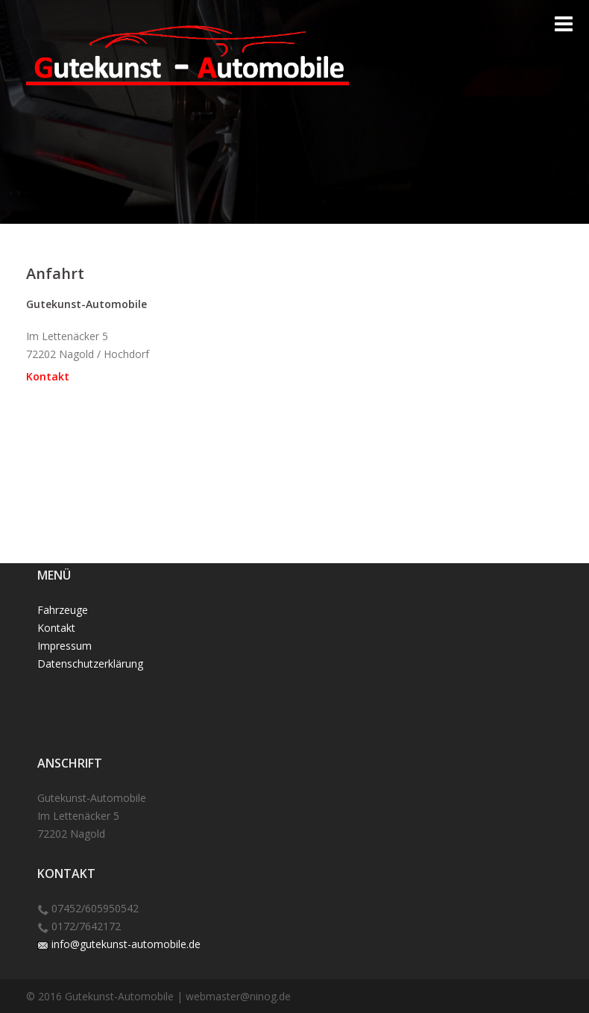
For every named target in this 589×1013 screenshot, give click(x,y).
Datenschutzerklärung (90, 663)
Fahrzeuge (62, 610)
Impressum (64, 646)
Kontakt (47, 376)
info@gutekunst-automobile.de (126, 944)
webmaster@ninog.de (238, 996)
